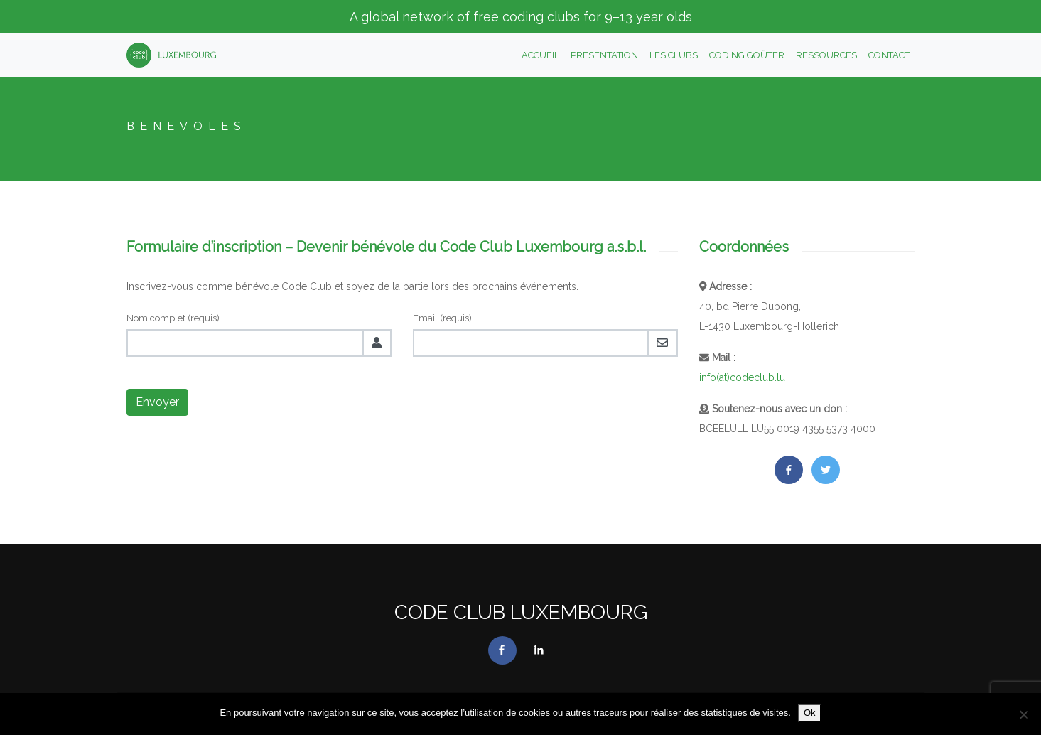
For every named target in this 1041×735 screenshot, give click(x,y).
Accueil (540, 55)
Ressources (826, 55)
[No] (1023, 714)
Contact (889, 55)
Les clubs (673, 55)
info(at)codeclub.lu (742, 377)
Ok (810, 712)
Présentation (604, 55)
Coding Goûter (746, 55)
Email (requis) (442, 318)
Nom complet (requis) (173, 318)
